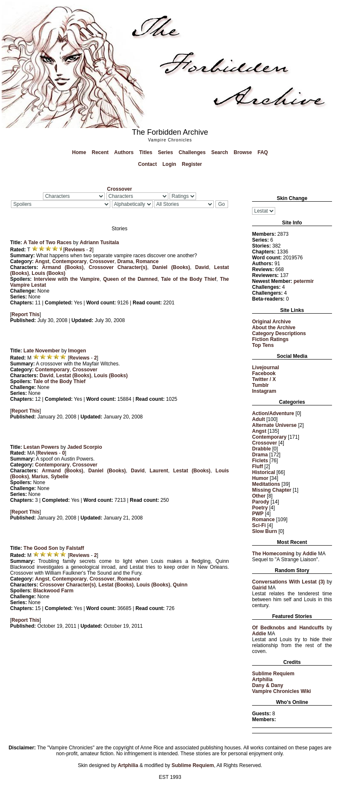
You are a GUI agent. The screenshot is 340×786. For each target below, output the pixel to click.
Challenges (192, 152)
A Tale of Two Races (48, 242)
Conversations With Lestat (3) (288, 582)
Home (79, 152)
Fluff (257, 466)
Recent (100, 152)
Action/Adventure (273, 413)
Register (192, 164)
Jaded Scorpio (84, 447)
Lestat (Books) (73, 375)
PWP (257, 514)
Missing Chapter (271, 490)
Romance (263, 519)
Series (165, 152)
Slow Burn (264, 531)
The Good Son (41, 548)
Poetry (260, 508)
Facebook (264, 373)
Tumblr (260, 385)
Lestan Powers (41, 447)
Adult (258, 419)
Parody (260, 502)
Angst (259, 431)
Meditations (266, 484)
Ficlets (260, 461)
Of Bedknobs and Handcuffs (288, 628)
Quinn (180, 585)
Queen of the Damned (130, 279)
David (202, 267)
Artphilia (262, 679)
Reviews (75, 250)
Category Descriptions (279, 333)
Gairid (259, 588)
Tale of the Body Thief (189, 279)
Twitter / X (264, 379)
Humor (260, 478)
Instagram (264, 391)
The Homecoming (273, 554)
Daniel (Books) (171, 267)
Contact (147, 164)
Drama (260, 455)
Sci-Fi (259, 525)
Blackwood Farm (53, 591)
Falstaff (75, 548)
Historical (263, 472)
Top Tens (263, 345)
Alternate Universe (274, 425)
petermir (304, 281)
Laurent (159, 471)
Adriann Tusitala (99, 242)
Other (259, 496)
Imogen (77, 351)
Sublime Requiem (273, 674)
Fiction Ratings (270, 339)
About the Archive (273, 327)
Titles (145, 152)
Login (169, 164)
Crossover (264, 443)
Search (219, 152)
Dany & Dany (267, 685)
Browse (243, 152)
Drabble (261, 449)
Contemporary (269, 437)
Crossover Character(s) (118, 267)
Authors (123, 152)
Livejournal (265, 367)
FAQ (263, 152)
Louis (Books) (48, 273)
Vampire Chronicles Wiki (281, 691)
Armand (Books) (63, 267)
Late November (42, 351)
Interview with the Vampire (66, 279)
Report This (25, 314)
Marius (40, 477)
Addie (309, 554)
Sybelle (60, 477)
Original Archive (271, 322)
